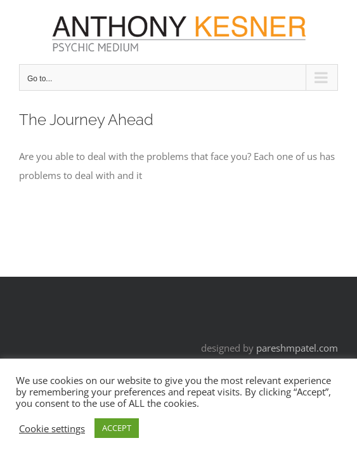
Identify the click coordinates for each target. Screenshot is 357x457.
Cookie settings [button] (52, 428)
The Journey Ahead (86, 120)
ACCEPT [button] (116, 428)
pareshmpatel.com (297, 347)
